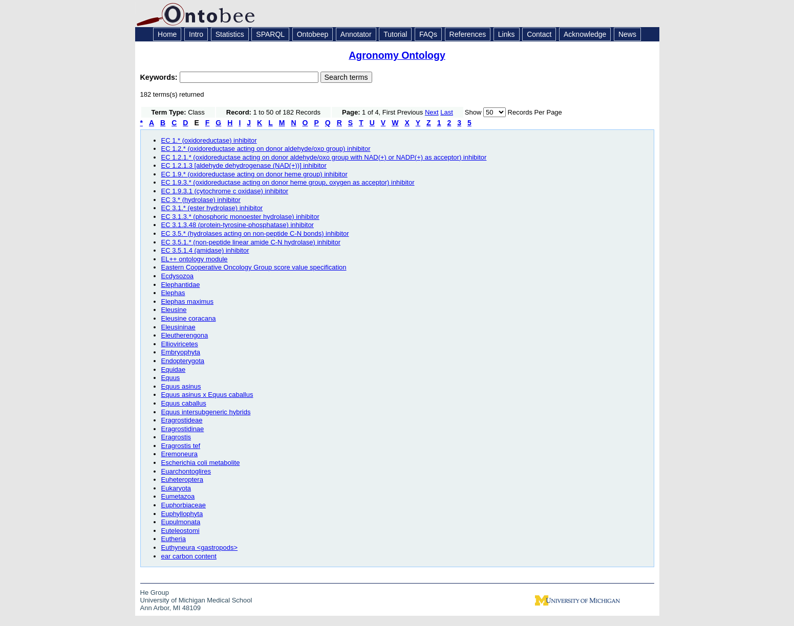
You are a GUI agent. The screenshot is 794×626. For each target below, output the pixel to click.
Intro (196, 34)
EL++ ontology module (194, 259)
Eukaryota (176, 488)
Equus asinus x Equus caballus (207, 394)
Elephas (173, 293)
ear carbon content (189, 556)
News (627, 34)
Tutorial (395, 34)
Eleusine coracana (188, 318)
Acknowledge (585, 34)
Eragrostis (176, 437)
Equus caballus (183, 403)
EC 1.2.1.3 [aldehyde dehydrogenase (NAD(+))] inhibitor (244, 165)
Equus (170, 378)
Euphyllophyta (182, 514)
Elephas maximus (187, 301)
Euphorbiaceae (183, 505)
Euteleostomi (180, 530)
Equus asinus (181, 386)
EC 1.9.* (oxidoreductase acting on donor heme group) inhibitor (254, 174)
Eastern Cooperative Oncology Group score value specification (254, 267)
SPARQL (270, 34)
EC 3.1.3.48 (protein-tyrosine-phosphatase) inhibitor (237, 225)
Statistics (230, 34)
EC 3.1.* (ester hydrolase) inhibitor (212, 208)
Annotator (356, 34)
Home (167, 34)
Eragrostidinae (182, 429)
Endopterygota (183, 361)
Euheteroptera (182, 479)
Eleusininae (178, 327)
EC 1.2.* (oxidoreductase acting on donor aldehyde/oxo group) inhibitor (266, 148)
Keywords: (160, 77)
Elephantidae (180, 284)
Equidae (173, 369)
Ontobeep (313, 34)
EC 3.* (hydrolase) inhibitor (201, 200)
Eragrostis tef (181, 446)
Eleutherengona (184, 335)
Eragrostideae (182, 420)
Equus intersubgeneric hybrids (206, 412)
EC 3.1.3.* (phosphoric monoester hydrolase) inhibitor (240, 216)
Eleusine (174, 310)
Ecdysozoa (177, 276)
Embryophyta (181, 352)
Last (446, 112)
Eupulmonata (181, 522)
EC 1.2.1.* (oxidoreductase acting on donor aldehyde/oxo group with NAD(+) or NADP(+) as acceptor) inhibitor (324, 157)
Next (432, 112)
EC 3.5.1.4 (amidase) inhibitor (205, 250)
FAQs (428, 34)
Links (506, 34)
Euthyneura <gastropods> (199, 547)
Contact (539, 34)
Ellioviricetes (179, 344)
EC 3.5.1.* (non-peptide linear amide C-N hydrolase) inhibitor (250, 242)
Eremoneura (179, 454)
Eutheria (173, 539)
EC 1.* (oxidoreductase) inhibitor (209, 140)
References (467, 34)
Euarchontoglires (186, 471)
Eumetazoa (178, 496)
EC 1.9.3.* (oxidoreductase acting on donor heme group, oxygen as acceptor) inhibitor (288, 182)
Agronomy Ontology (397, 55)
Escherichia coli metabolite (200, 462)
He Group (154, 592)
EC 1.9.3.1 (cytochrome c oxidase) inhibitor (225, 191)
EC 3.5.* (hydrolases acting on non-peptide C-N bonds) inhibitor (255, 233)
